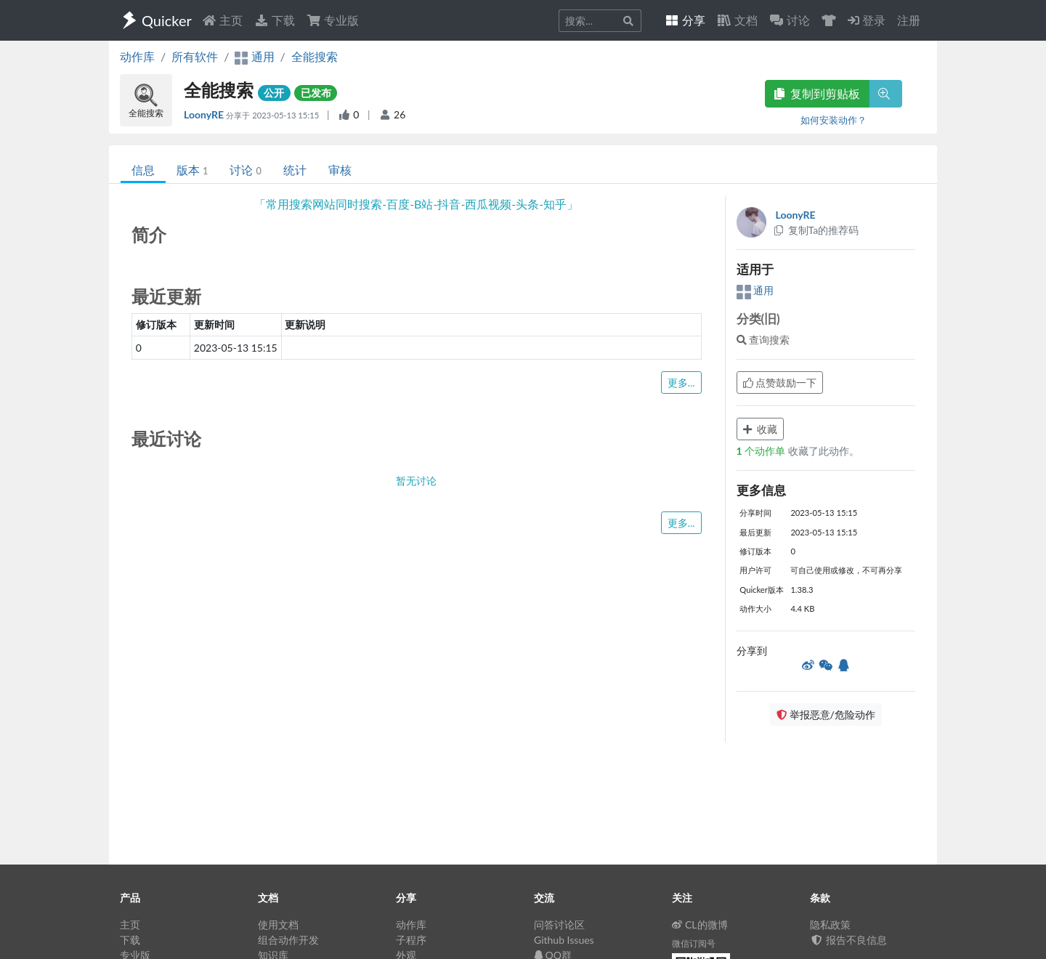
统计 (295, 170)
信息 (143, 170)
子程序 (411, 940)
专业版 (333, 20)
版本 (192, 170)
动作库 (137, 56)
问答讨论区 (559, 924)
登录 (866, 20)
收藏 (760, 429)
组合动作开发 (288, 940)
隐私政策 (830, 924)
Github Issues (564, 940)
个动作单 (762, 451)
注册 (908, 20)
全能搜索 (314, 56)
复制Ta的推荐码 (816, 230)
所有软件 (194, 56)
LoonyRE (205, 114)
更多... (681, 382)
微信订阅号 (693, 943)
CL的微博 (700, 924)
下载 (274, 20)
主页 (222, 20)
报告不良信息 (848, 940)
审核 (340, 170)
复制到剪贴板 (817, 93)
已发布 (316, 92)
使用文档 (278, 924)
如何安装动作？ (833, 120)
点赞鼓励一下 (780, 382)
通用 (755, 290)
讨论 (245, 170)
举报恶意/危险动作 (826, 714)
